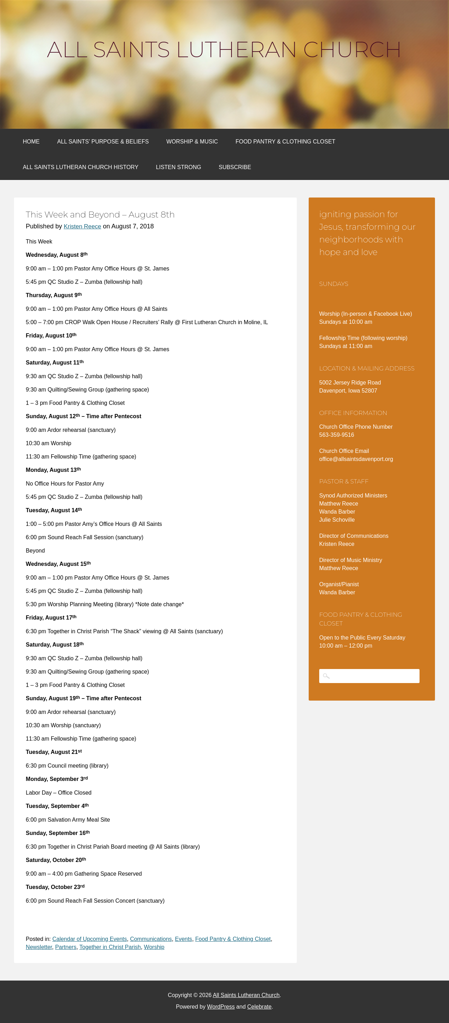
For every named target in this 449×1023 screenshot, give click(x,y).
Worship (154, 947)
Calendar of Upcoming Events (89, 939)
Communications (151, 939)
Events (183, 939)
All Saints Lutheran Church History (81, 167)
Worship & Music (192, 142)
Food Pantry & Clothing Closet (285, 142)
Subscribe (235, 167)
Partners (65, 947)
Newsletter (39, 947)
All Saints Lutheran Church (224, 49)
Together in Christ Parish (110, 947)
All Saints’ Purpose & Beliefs (103, 142)
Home (31, 142)
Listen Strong (178, 167)
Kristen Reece (82, 226)
